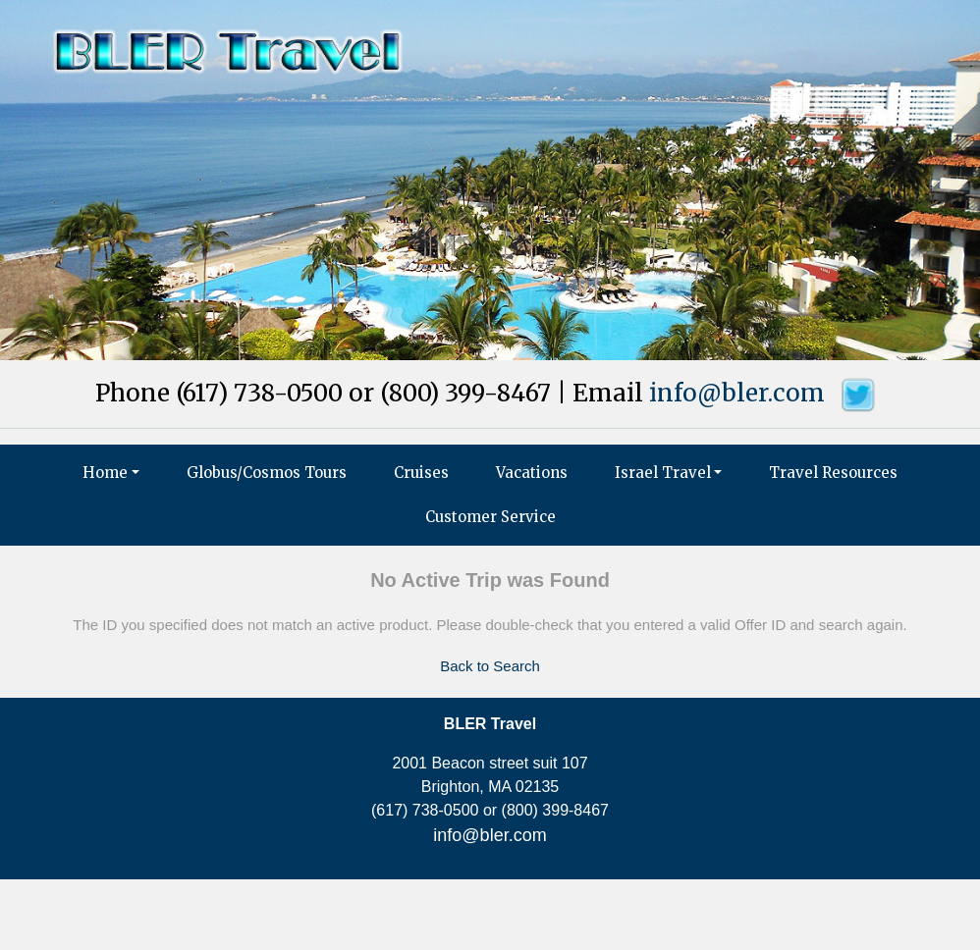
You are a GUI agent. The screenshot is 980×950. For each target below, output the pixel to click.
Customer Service (490, 516)
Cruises (421, 472)
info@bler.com (737, 393)
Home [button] (105, 472)
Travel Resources (833, 472)
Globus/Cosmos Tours (267, 472)
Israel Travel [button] (663, 472)
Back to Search (490, 666)
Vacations (532, 472)
